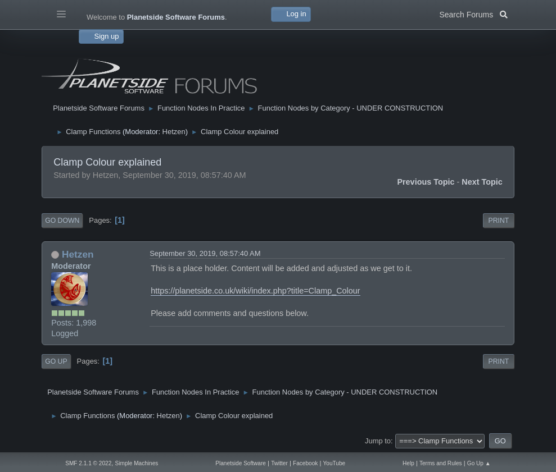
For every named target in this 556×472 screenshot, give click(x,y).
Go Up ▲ (479, 463)
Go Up (56, 361)
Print (499, 220)
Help (408, 463)
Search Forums (473, 13)
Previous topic (425, 181)
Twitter (279, 463)
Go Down (62, 220)
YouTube (334, 463)
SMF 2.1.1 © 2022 (88, 463)
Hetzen (174, 131)
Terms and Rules (440, 463)
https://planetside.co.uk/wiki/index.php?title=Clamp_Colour (255, 290)
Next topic (482, 181)
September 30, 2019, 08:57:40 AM (205, 253)
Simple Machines (137, 463)
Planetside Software (240, 463)
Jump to (378, 441)
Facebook (305, 463)
